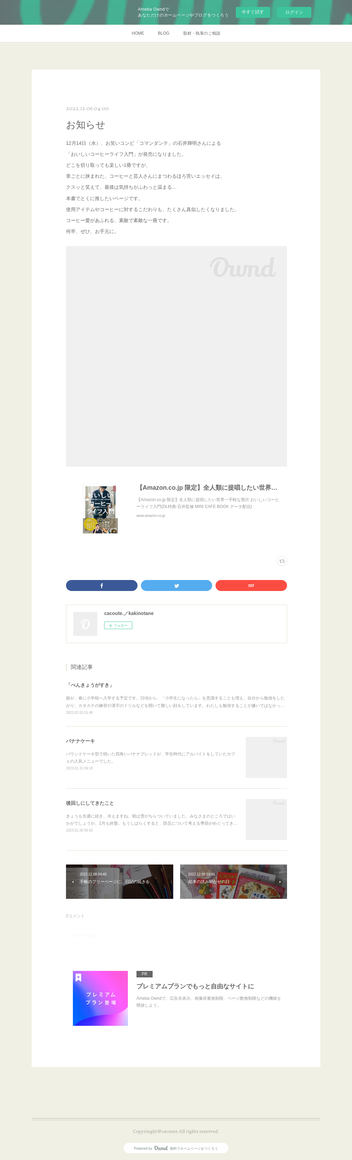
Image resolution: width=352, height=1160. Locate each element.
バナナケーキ (80, 741)
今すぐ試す (253, 11)
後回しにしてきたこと (90, 803)
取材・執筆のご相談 (201, 33)
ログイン (294, 12)
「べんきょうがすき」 (90, 685)
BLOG (163, 33)
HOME (138, 33)
